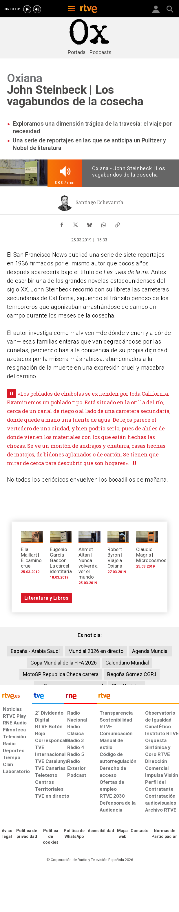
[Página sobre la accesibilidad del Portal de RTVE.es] (101, 831)
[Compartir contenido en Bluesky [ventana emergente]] (89, 223)
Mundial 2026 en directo (95, 651)
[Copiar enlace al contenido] (117, 223)
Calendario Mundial (127, 663)
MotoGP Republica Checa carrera (60, 674)
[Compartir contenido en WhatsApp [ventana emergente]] (103, 223)
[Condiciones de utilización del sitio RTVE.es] (7, 834)
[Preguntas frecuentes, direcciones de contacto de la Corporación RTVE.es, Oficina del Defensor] (140, 831)
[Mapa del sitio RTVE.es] (122, 834)
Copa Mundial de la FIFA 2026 (63, 663)
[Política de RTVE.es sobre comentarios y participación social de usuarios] (164, 834)
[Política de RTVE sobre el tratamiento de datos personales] (27, 834)
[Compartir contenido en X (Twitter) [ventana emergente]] (76, 223)
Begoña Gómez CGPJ (131, 674)
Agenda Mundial (150, 651)
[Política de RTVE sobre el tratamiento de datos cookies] (51, 836)
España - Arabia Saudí (35, 651)
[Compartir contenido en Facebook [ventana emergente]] (62, 223)
